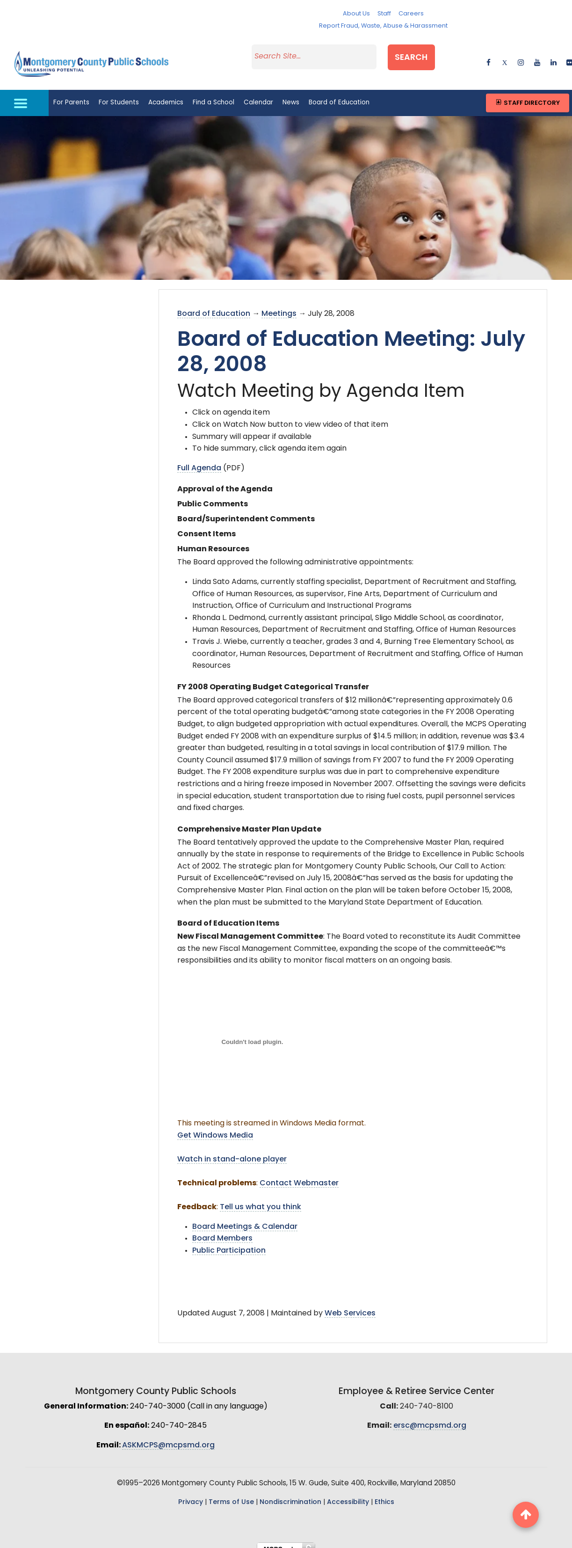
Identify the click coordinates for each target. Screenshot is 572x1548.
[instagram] (521, 56)
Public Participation (229, 1241)
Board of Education (339, 93)
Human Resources (213, 540)
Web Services (350, 1304)
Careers (411, 14)
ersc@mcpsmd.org (429, 1416)
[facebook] (488, 56)
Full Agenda (199, 459)
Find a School (213, 93)
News (290, 93)
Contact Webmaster (299, 1174)
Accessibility (348, 1493)
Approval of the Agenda (225, 480)
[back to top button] (526, 1515)
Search (423, 54)
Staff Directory (527, 93)
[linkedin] (553, 56)
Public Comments (212, 495)
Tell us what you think (260, 1198)
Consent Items (206, 525)
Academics (165, 93)
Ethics (384, 1493)
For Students (119, 93)
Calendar (258, 93)
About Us (356, 14)
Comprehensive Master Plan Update (249, 820)
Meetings (279, 304)
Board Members (222, 1229)
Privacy (190, 1493)
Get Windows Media (215, 1126)
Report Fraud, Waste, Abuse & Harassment (383, 26)
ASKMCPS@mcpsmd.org (168, 1436)
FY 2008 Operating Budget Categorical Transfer (273, 678)
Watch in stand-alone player (232, 1150)
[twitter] (505, 56)
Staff (384, 14)
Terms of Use (231, 1493)
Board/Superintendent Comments (246, 510)
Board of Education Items (228, 914)
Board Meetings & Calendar (244, 1217)
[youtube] (537, 56)
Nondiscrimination (290, 1493)
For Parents (71, 93)
